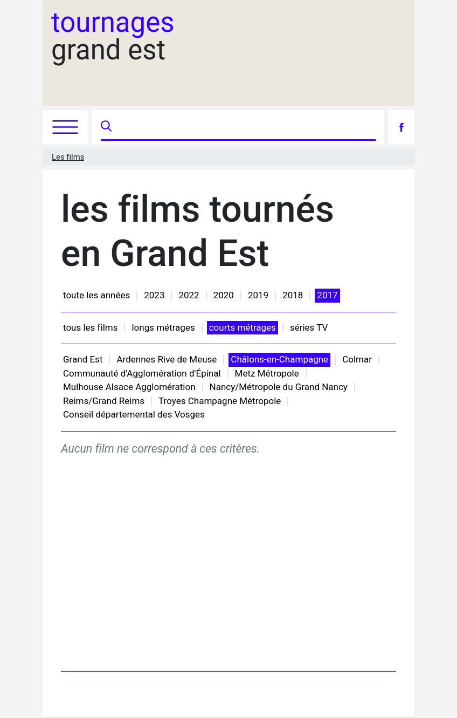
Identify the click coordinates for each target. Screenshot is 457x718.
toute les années (96, 295)
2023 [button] (154, 295)
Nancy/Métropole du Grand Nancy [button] (279, 386)
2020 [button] (223, 295)
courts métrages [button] (242, 327)
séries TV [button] (309, 327)
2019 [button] (258, 295)
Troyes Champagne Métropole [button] (219, 400)
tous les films (90, 327)
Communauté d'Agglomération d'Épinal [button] (142, 373)
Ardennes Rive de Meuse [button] (166, 359)
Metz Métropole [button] (267, 373)
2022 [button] (188, 295)
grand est (113, 36)
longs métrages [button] (163, 327)
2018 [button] (292, 295)
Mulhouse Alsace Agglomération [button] (129, 386)
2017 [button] (327, 295)
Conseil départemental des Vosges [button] (134, 414)
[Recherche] (245, 127)
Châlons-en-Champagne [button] (279, 359)
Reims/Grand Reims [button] (103, 400)
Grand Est (82, 359)
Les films (68, 157)
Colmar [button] (357, 359)
